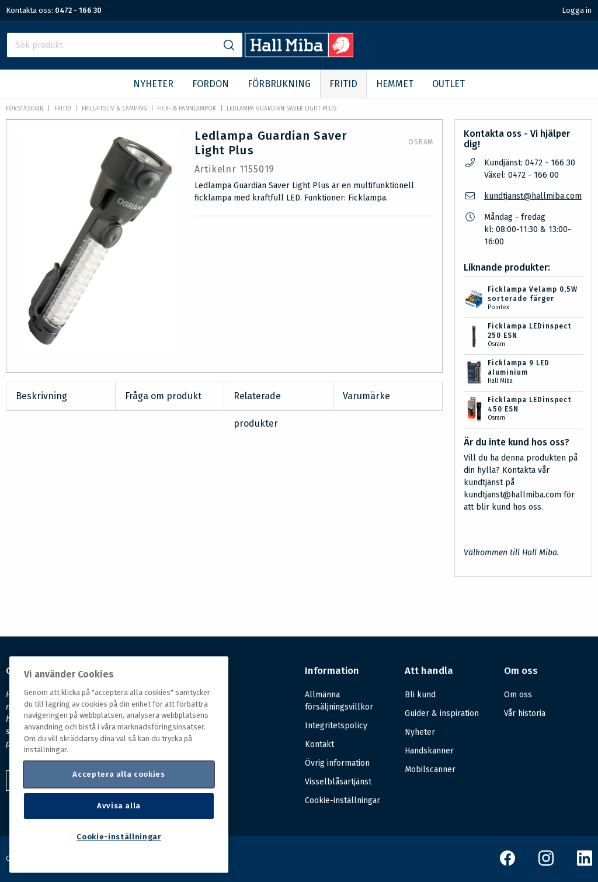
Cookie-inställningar (342, 800)
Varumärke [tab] (366, 396)
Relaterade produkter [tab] (257, 400)
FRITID (343, 83)
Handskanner (429, 751)
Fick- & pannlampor (186, 108)
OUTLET (448, 83)
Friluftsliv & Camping (114, 108)
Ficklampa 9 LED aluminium (519, 367)
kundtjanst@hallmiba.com (533, 196)
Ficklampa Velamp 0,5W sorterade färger (533, 294)
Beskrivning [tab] (41, 396)
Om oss (518, 695)
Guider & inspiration (442, 713)
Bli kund (420, 695)
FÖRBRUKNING (279, 83)
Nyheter (420, 732)
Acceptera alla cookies (118, 774)
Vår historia (524, 713)
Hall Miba (500, 381)
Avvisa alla (119, 805)
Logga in (577, 10)
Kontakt (319, 744)
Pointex (498, 307)
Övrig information (337, 763)
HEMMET (394, 83)
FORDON (210, 83)
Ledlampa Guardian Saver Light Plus (281, 108)
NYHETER (153, 83)
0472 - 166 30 (78, 10)
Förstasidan (25, 108)
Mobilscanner (430, 769)
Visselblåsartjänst (338, 782)
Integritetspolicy (336, 726)
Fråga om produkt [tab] (163, 396)
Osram (420, 142)
